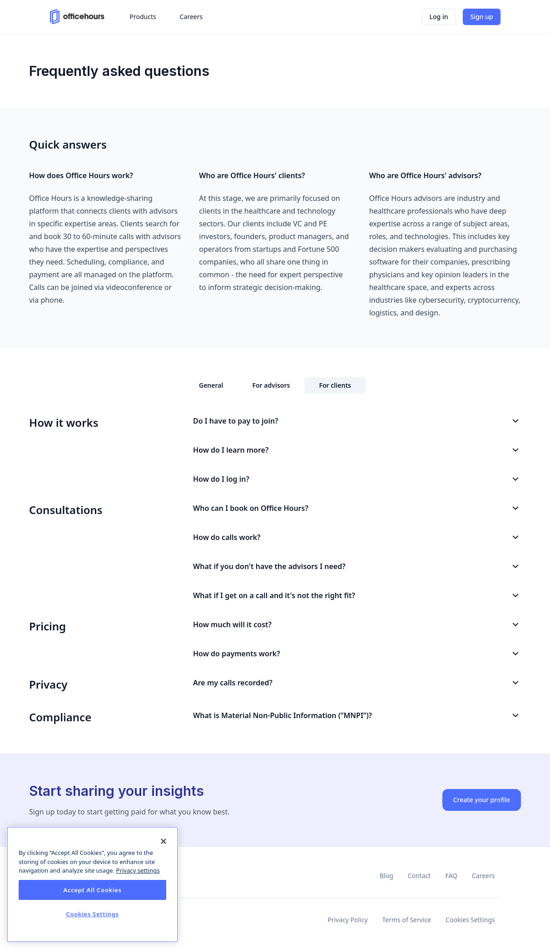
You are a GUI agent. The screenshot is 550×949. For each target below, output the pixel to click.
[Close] (163, 841)
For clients (335, 385)
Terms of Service (406, 919)
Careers (483, 875)
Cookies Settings (470, 919)
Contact (419, 875)
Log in (439, 16)
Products (143, 16)
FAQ (451, 875)
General (211, 385)
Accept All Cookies (92, 890)
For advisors (271, 385)
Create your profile (481, 799)
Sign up (481, 16)
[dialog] (92, 884)
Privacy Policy (347, 919)
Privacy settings (138, 870)
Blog (386, 875)
